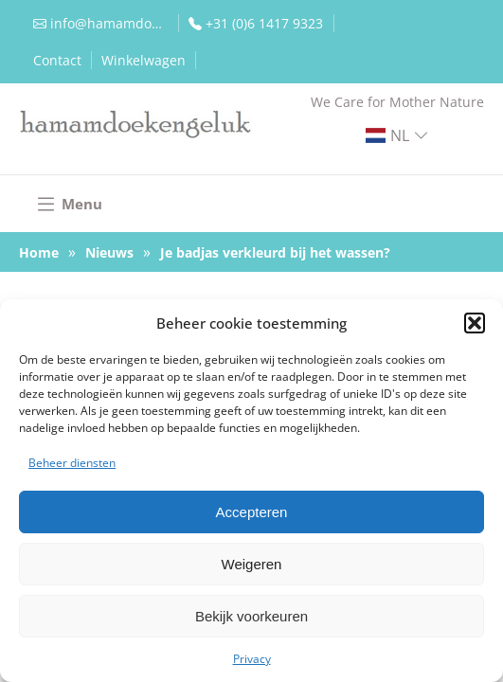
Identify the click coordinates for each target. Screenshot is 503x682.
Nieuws (109, 252)
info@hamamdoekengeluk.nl (109, 23)
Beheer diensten (72, 463)
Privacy (252, 659)
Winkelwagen (143, 60)
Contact (57, 60)
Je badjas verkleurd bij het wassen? (275, 252)
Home (39, 252)
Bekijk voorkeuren (251, 616)
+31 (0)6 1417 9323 (264, 23)
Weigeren (252, 564)
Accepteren (252, 512)
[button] (474, 323)
